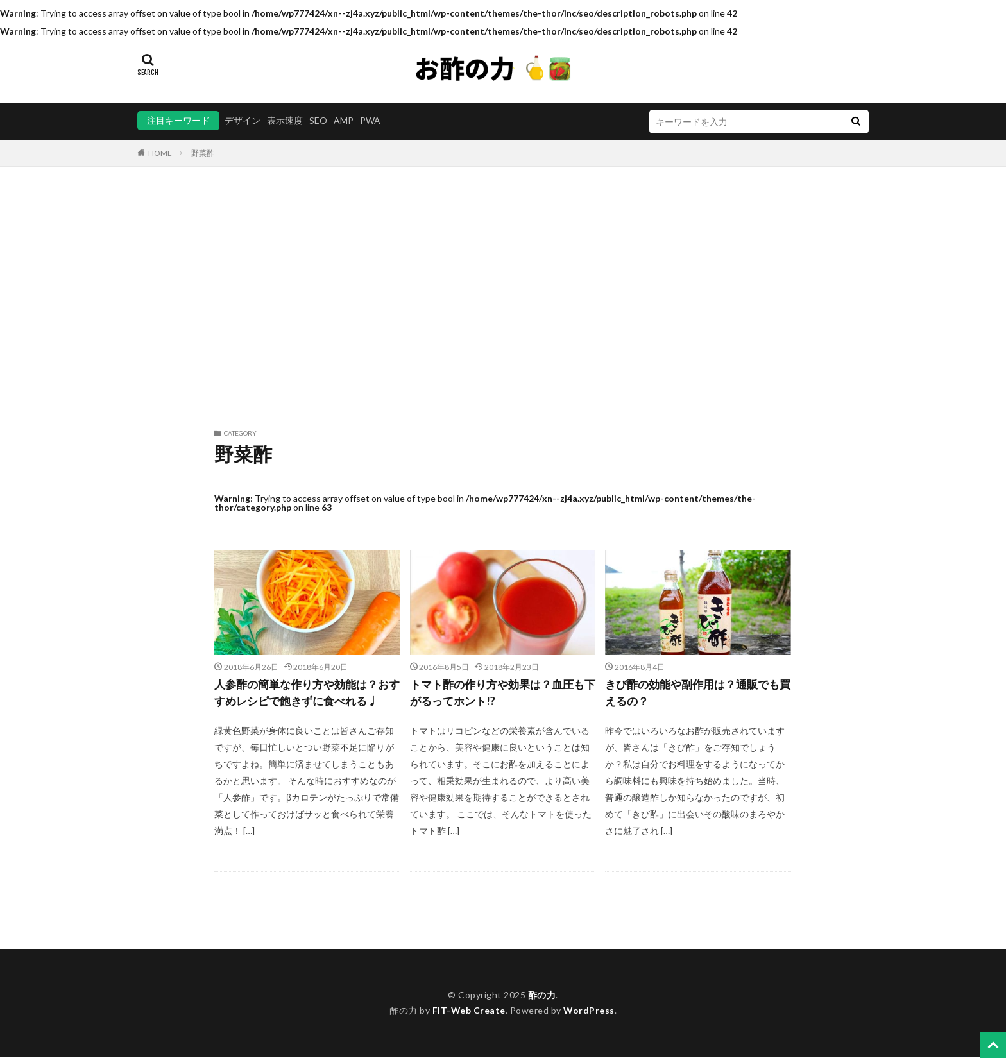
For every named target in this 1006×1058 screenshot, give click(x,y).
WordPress (589, 1011)
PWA (370, 120)
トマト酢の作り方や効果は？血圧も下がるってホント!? (502, 693)
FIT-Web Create (469, 1011)
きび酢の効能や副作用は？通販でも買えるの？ (697, 693)
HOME (160, 153)
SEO (318, 120)
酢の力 (542, 995)
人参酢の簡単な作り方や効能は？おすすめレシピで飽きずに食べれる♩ (306, 693)
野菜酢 (202, 153)
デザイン (242, 120)
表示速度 (285, 120)
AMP (344, 120)
